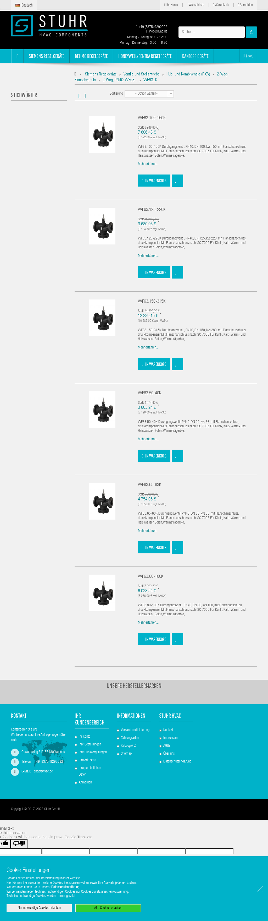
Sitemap (126, 754)
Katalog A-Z (128, 746)
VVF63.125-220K (151, 210)
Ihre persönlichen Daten (90, 771)
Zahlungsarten (130, 738)
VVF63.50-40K (149, 393)
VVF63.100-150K (151, 118)
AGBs (166, 746)
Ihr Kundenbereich (89, 719)
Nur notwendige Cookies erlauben (39, 908)
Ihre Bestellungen (90, 744)
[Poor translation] (19, 843)
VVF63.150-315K (151, 301)
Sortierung (116, 94)
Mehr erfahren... (148, 164)
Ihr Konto (171, 5)
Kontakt (168, 730)
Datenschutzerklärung (177, 762)
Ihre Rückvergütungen (93, 752)
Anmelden (245, 5)
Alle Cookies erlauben (108, 908)
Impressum (170, 738)
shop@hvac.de (156, 32)
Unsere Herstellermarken (134, 685)
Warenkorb (221, 5)
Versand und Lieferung (135, 730)
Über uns (169, 754)
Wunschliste (195, 5)
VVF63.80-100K (150, 577)
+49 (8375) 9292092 (151, 27)
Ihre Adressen (87, 760)
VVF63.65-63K (149, 485)
